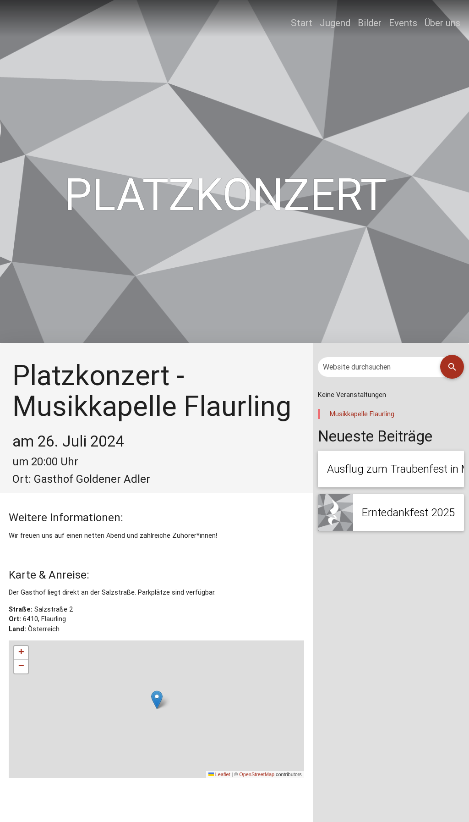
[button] (157, 699)
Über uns (442, 22)
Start (301, 22)
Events (403, 22)
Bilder (370, 22)
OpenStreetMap (256, 774)
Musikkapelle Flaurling (362, 413)
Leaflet (219, 774)
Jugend (335, 22)
